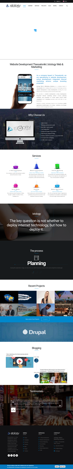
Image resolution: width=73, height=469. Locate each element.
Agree (56, 466)
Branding (36, 189)
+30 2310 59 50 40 (59, 445)
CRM (41, 450)
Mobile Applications (57, 189)
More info (62, 466)
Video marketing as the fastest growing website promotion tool (17, 355)
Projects (43, 5)
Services (37, 5)
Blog (49, 5)
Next (38, 398)
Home (24, 5)
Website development (36, 170)
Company (30, 5)
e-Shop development (15, 170)
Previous (35, 398)
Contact (61, 5)
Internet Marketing (57, 170)
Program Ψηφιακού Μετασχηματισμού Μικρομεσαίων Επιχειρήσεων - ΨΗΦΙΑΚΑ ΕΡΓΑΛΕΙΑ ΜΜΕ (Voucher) (52, 370)
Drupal (55, 5)
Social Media (16, 189)
